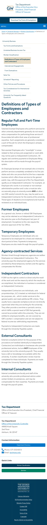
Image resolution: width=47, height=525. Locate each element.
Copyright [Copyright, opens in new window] (23, 516)
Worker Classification (27, 31)
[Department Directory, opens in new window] (23, 445)
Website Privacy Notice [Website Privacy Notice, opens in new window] (23, 503)
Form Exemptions (11, 70)
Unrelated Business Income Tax (14, 50)
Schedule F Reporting (11, 79)
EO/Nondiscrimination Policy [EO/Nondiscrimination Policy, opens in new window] (23, 499)
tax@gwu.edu (15, 453)
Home (3, 31)
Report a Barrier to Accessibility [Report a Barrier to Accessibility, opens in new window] (23, 520)
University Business (13, 31)
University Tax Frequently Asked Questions (15, 96)
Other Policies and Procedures (14, 84)
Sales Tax (7, 75)
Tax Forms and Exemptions (13, 46)
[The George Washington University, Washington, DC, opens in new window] (23, 487)
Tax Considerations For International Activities (16, 90)
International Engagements (14, 66)
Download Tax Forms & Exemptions (23, 20)
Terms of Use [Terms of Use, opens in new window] (23, 513)
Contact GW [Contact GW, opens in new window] (23, 506)
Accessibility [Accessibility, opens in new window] (23, 509)
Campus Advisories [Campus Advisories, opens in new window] (23, 496)
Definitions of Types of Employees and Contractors (17, 60)
